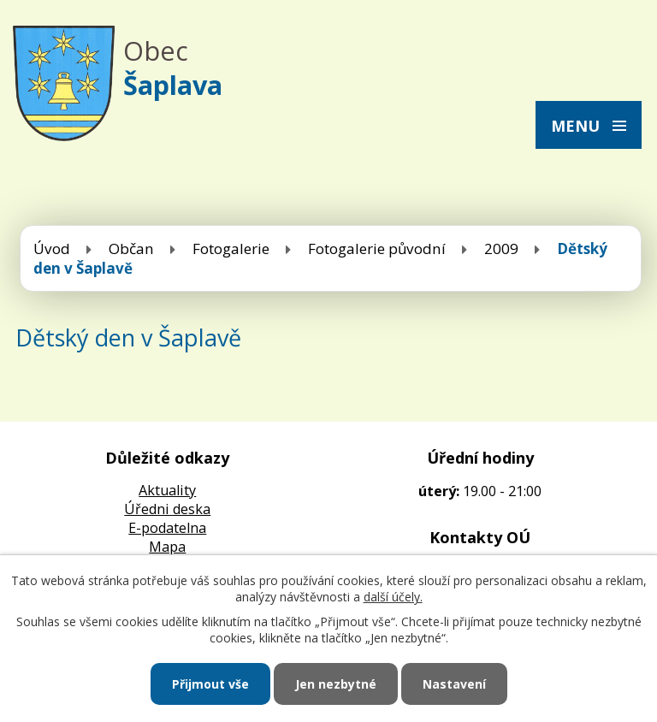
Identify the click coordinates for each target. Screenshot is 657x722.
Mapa (167, 546)
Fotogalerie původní (377, 248)
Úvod (51, 248)
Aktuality (167, 490)
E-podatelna (167, 527)
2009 (501, 248)
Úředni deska (167, 509)
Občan (131, 248)
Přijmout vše (210, 684)
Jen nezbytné (335, 684)
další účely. (393, 597)
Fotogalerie (230, 248)
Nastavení (454, 684)
